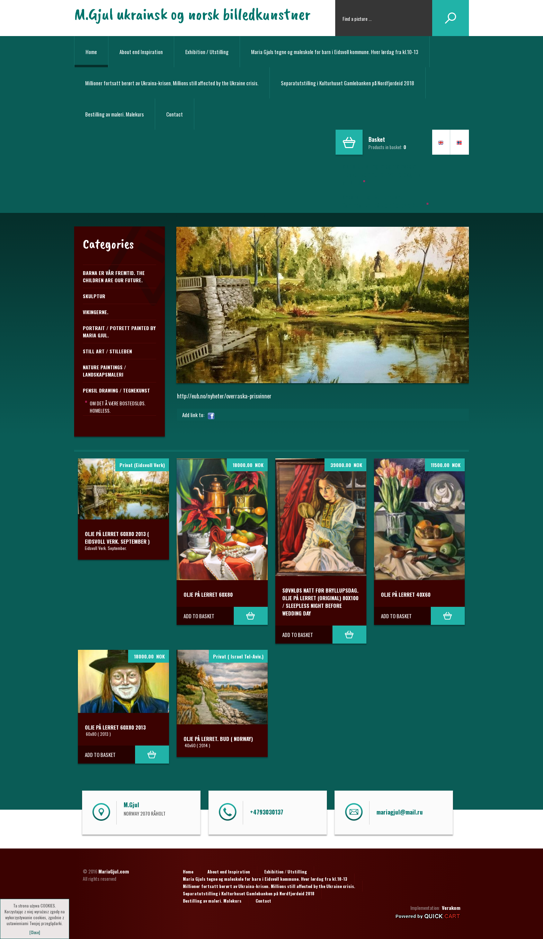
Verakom (451, 907)
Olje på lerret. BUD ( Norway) (218, 738)
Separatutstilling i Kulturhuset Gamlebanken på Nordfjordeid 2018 (347, 83)
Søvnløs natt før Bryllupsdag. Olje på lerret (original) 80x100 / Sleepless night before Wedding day (320, 601)
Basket (376, 139)
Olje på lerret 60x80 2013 (115, 727)
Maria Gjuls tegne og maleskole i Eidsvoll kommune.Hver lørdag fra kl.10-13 (381, 174)
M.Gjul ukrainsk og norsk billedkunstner (192, 13)
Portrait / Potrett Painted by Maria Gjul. (119, 331)
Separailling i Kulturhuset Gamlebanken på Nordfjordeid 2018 (383, 201)
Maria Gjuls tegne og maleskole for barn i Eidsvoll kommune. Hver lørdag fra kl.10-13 (334, 51)
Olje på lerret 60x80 (208, 594)
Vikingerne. (95, 312)
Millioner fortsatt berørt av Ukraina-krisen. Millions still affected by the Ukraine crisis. (171, 83)
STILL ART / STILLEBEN (107, 351)
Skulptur (94, 296)
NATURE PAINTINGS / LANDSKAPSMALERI (104, 370)
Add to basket (199, 616)
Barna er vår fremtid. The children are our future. (114, 276)
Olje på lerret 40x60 (405, 594)
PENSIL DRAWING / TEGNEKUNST (116, 390)
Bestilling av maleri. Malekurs (114, 114)
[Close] (34, 932)
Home (91, 51)
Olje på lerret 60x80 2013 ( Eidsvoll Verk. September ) (117, 537)
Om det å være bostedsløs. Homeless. (117, 406)
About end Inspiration (141, 51)
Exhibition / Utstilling (207, 51)
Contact (174, 114)
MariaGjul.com (113, 871)
